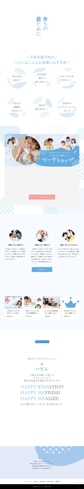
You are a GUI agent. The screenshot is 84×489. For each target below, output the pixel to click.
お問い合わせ (50, 481)
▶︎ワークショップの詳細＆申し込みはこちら (42, 197)
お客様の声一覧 (42, 269)
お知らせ (36, 481)
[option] (15, 245)
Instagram (42, 481)
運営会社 (58, 481)
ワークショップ (28, 481)
